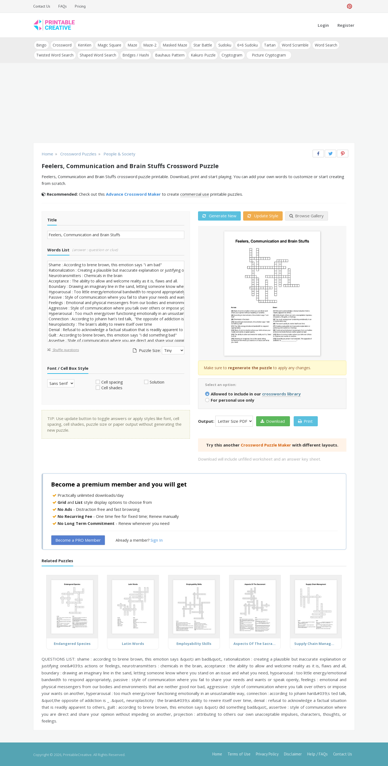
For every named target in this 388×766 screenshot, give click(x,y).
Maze (131, 44)
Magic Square (109, 44)
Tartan (267, 44)
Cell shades (111, 387)
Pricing (80, 6)
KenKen (84, 44)
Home (217, 753)
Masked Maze (173, 44)
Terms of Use (239, 753)
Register (345, 25)
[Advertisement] (194, 103)
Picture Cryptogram (267, 54)
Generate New (219, 215)
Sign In (156, 539)
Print (305, 420)
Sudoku (222, 44)
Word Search (323, 44)
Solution (157, 381)
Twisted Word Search (54, 54)
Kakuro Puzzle (202, 54)
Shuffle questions (63, 349)
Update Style (262, 215)
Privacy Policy (267, 753)
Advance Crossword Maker (133, 193)
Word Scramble (292, 44)
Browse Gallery (306, 215)
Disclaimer (293, 753)
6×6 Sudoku (245, 44)
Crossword (61, 44)
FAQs (62, 6)
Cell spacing (112, 381)
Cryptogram (230, 54)
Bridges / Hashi (135, 54)
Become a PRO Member (78, 539)
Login (323, 25)
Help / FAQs (317, 753)
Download (272, 420)
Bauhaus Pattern (169, 54)
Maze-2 (148, 44)
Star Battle (201, 44)
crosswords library (281, 393)
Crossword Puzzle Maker (266, 444)
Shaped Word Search (97, 54)
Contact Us (41, 6)
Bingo (41, 44)
